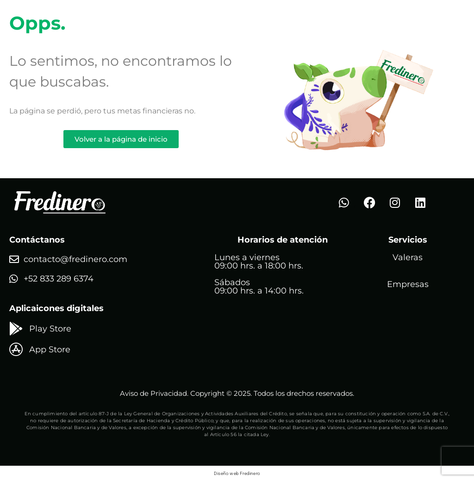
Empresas (408, 284)
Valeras (408, 257)
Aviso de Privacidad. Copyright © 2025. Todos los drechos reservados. (237, 393)
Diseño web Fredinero (237, 473)
